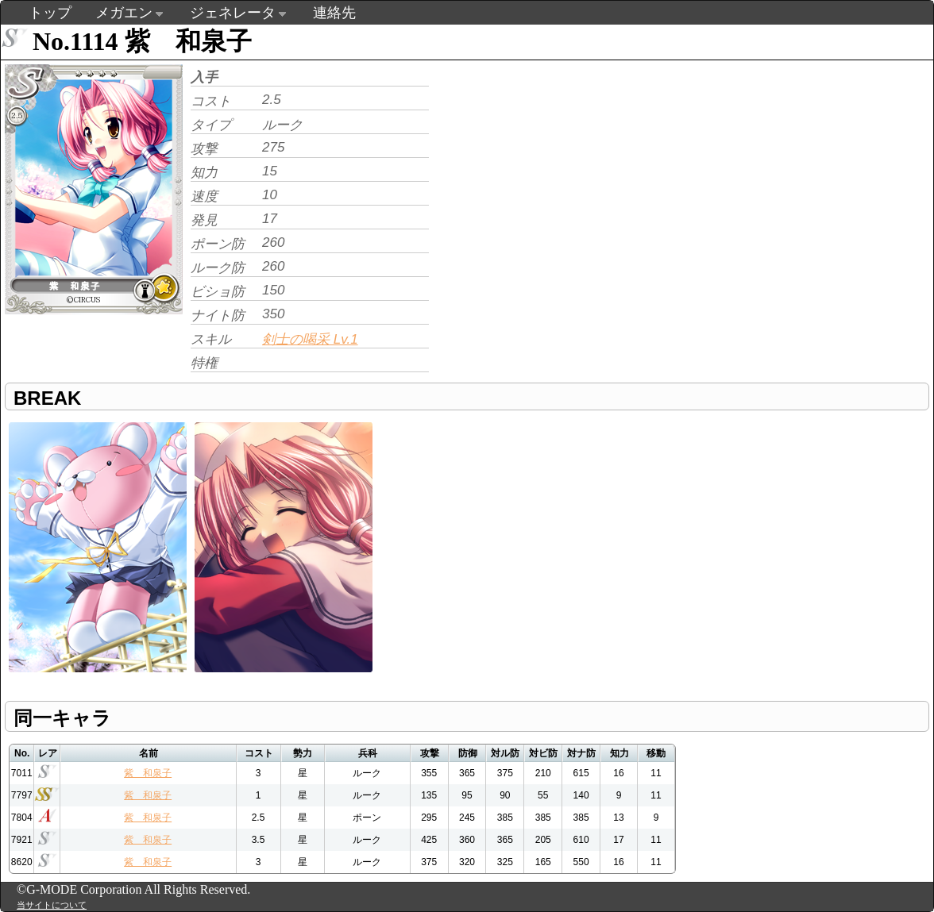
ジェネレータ (233, 13)
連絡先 (334, 13)
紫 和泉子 (148, 773)
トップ (50, 13)
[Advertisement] (566, 171)
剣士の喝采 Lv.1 (310, 339)
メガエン (123, 13)
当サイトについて (52, 905)
